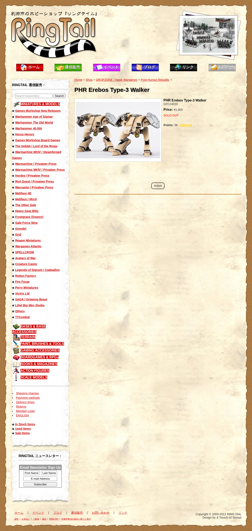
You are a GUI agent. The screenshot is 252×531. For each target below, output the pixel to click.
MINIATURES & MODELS (40, 104)
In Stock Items (25, 424)
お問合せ (226, 67)
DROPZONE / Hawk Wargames (116, 79)
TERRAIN (27, 337)
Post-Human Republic (155, 79)
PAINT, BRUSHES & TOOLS (42, 344)
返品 (44, 519)
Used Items (23, 428)
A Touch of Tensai (228, 517)
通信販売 (72, 67)
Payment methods (28, 397)
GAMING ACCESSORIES (40, 350)
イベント (111, 67)
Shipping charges (27, 393)
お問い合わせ (101, 512)
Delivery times (25, 402)
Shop (89, 79)
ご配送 (36, 519)
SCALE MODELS (33, 377)
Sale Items (22, 433)
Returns (21, 406)
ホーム (34, 67)
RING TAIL (234, 514)
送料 (16, 519)
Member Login (25, 411)
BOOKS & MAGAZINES (38, 364)
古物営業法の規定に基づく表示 (76, 519)
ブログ (149, 67)
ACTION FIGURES (34, 370)
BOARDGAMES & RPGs (39, 357)
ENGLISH (22, 415)
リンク (188, 67)
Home (78, 79)
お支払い (25, 519)
